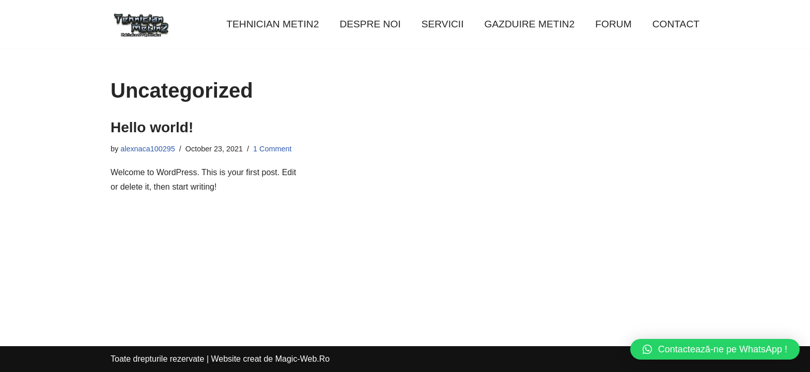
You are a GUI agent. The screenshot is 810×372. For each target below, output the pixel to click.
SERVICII (443, 24)
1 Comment (272, 149)
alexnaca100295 (147, 149)
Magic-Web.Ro (302, 358)
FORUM (613, 24)
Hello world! (152, 127)
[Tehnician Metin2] (142, 24)
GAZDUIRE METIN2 (530, 24)
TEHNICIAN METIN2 (272, 24)
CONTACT (675, 24)
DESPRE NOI (369, 24)
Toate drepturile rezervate (157, 358)
